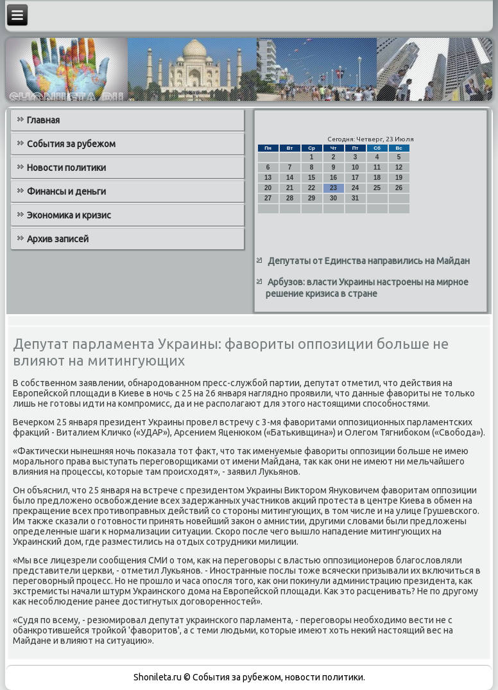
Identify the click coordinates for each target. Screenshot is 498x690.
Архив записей (58, 239)
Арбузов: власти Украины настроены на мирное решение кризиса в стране (367, 288)
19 (398, 177)
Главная (43, 120)
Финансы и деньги (66, 191)
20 (267, 187)
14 (289, 177)
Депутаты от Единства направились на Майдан (369, 261)
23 (333, 187)
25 (377, 187)
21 (289, 187)
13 (267, 177)
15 (311, 177)
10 (355, 167)
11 (377, 167)
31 (355, 198)
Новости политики (66, 168)
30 (333, 198)
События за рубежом (71, 144)
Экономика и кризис (69, 215)
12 (398, 167)
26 (398, 187)
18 (377, 177)
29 (311, 198)
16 (333, 177)
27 (267, 198)
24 (355, 187)
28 (289, 198)
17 (355, 177)
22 (311, 187)
